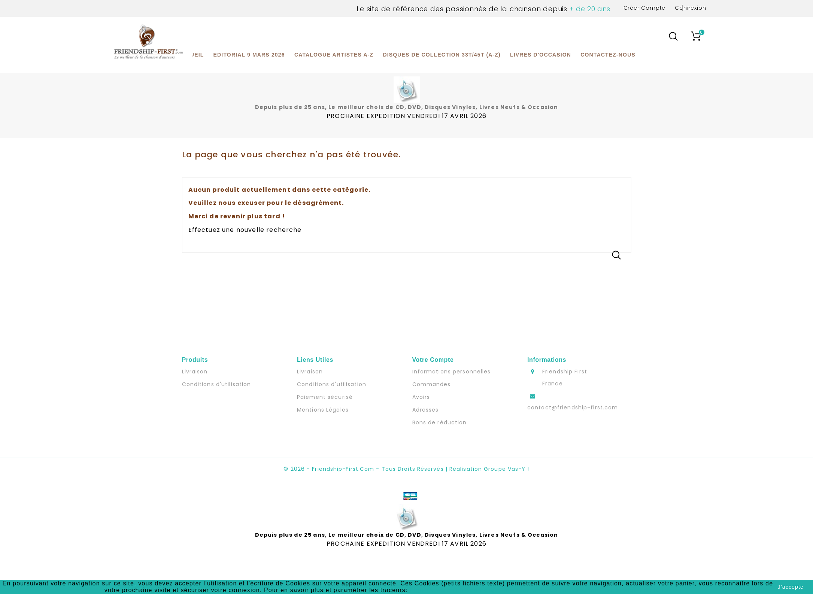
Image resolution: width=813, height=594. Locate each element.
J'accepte (791, 587)
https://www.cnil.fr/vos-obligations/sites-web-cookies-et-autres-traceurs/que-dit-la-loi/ (540, 590)
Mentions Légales (323, 409)
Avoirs (421, 397)
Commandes (431, 384)
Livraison (195, 371)
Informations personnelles (451, 371)
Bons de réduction (439, 422)
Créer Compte (645, 8)
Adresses (425, 409)
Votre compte (433, 360)
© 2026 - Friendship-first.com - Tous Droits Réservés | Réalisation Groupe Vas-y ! (406, 469)
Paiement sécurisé (325, 397)
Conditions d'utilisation (216, 384)
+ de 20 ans (588, 8)
